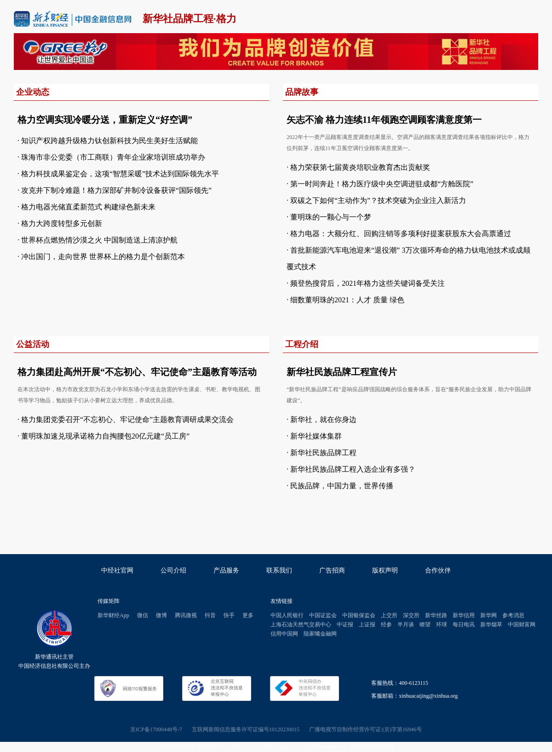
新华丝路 (436, 615)
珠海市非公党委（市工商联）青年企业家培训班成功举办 (113, 157)
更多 (247, 615)
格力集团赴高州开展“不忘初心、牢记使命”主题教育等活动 (137, 372)
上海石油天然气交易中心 (300, 624)
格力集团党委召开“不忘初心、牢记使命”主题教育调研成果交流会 (127, 419)
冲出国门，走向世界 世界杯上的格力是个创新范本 (103, 256)
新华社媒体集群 (316, 436)
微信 (142, 615)
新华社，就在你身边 (323, 419)
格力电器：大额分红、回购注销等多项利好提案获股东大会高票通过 (400, 233)
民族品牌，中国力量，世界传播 (341, 486)
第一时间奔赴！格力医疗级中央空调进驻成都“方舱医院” (381, 184)
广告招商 (332, 570)
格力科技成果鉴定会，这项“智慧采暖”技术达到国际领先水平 (120, 174)
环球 (441, 624)
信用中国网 (284, 634)
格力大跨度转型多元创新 (61, 223)
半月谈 (405, 624)
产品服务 (226, 570)
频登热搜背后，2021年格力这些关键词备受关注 (367, 283)
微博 (161, 615)
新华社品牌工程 (178, 18)
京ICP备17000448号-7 (156, 729)
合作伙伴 (438, 570)
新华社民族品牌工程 (323, 453)
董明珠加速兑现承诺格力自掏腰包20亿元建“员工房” (105, 436)
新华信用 (464, 615)
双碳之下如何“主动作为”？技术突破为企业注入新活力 (378, 200)
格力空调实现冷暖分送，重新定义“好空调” (104, 120)
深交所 (411, 615)
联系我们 (279, 570)
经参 (386, 624)
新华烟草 (491, 624)
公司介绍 (173, 570)
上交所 (389, 615)
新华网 (488, 615)
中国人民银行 (287, 615)
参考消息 (513, 615)
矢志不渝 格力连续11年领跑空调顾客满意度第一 (384, 120)
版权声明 (385, 570)
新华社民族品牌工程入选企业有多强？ (352, 469)
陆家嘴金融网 (320, 634)
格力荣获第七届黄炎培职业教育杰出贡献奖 (360, 167)
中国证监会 (323, 615)
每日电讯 (464, 624)
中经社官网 (117, 570)
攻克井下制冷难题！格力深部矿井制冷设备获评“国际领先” (116, 190)
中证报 (345, 624)
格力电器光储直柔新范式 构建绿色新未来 (88, 207)
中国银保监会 (358, 615)
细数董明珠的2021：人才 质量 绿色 (347, 300)
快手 (229, 615)
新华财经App (113, 615)
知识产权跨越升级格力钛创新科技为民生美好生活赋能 (109, 141)
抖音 (210, 615)
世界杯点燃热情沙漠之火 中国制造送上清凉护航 (99, 240)
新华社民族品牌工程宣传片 (342, 372)
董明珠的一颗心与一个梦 (330, 217)
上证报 (367, 624)
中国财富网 (521, 624)
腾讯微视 (186, 615)
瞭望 (425, 624)
